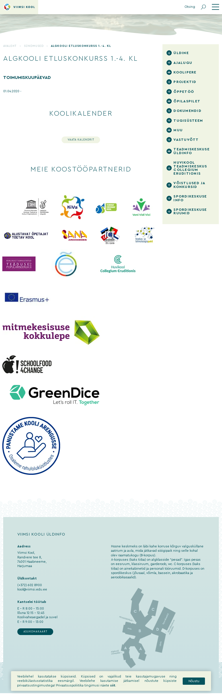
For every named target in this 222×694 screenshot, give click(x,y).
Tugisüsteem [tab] (188, 120)
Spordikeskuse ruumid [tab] (190, 211)
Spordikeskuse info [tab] (190, 198)
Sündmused (34, 46)
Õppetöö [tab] (183, 91)
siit (112, 688)
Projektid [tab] (184, 82)
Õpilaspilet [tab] (186, 101)
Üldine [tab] (181, 53)
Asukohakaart (35, 631)
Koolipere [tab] (184, 72)
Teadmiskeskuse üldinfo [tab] (191, 151)
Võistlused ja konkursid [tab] (189, 185)
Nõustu (193, 684)
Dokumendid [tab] (187, 110)
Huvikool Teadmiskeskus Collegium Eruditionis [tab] (190, 168)
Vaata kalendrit (81, 140)
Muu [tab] (178, 130)
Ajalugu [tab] (182, 62)
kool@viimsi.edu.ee (32, 589)
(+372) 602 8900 (29, 585)
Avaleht (9, 46)
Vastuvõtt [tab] (186, 139)
